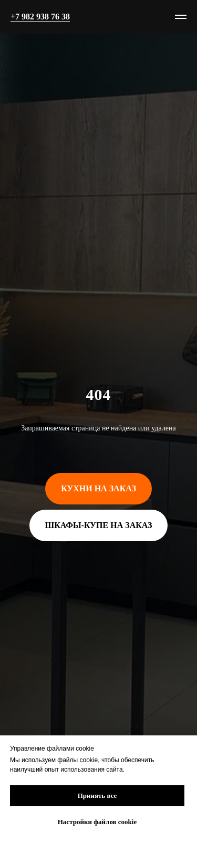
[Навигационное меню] (180, 17)
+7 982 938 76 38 (40, 16)
